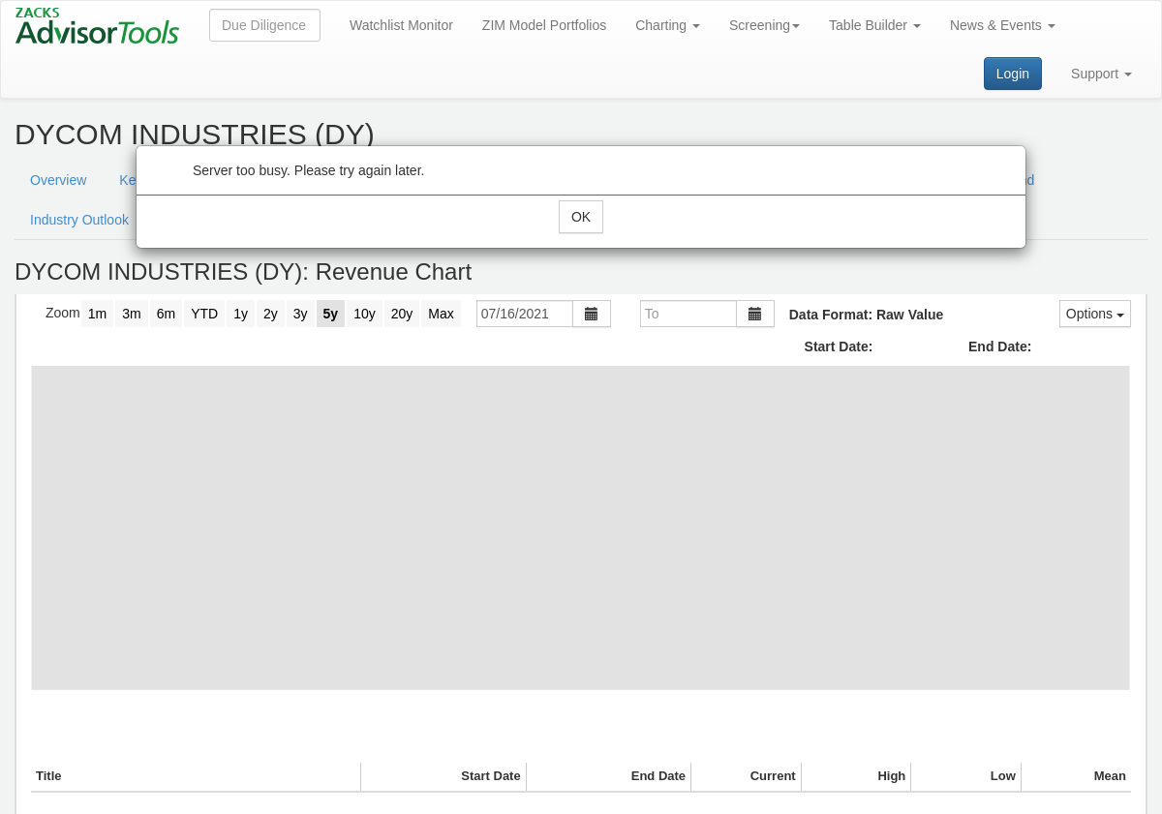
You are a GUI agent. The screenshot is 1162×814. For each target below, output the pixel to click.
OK (581, 217)
